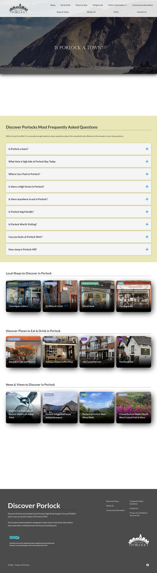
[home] (18, 8)
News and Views (112, 501)
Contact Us (142, 12)
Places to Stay (81, 5)
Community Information (142, 5)
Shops (52, 5)
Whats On (91, 12)
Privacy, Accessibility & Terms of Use (138, 514)
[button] (117, 5)
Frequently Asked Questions (136, 502)
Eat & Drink (65, 5)
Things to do (98, 5)
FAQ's (116, 12)
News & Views (63, 12)
